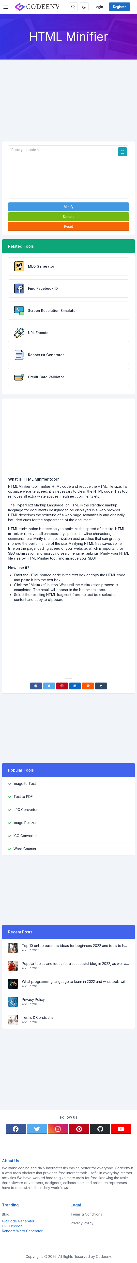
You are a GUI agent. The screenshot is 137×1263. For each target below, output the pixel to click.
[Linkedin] (75, 686)
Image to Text (25, 783)
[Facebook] (36, 686)
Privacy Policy (33, 999)
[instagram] (58, 1129)
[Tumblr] (101, 686)
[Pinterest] (62, 686)
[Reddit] (88, 686)
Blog (5, 1214)
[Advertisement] (68, 96)
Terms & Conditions (37, 1017)
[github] (100, 1129)
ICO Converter (25, 836)
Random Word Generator (22, 1231)
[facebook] (16, 1129)
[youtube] (121, 1129)
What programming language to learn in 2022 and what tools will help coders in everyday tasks (75, 981)
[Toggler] (6, 7)
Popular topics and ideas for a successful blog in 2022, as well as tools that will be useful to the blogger (75, 963)
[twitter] (37, 1129)
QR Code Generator (18, 1221)
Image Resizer (25, 823)
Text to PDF (23, 796)
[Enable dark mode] (84, 6)
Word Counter (25, 849)
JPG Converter (26, 809)
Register (119, 7)
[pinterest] (79, 1129)
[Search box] (73, 6)
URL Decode (12, 1226)
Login (98, 7)
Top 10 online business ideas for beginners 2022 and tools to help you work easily (75, 945)
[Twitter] (49, 686)
